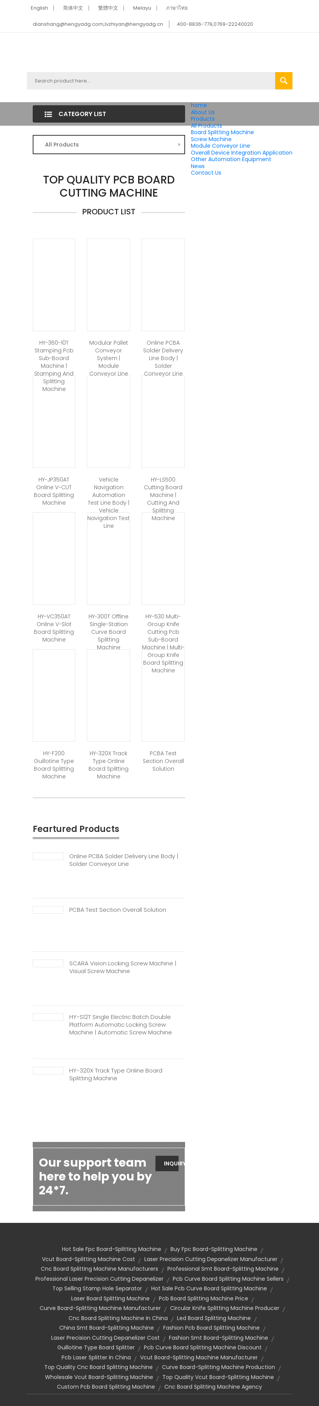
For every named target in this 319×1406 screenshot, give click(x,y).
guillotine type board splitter (96, 1347)
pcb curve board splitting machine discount (203, 1347)
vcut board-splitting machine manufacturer (199, 1357)
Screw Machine (211, 139)
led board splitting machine (214, 1318)
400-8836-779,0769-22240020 (215, 24)
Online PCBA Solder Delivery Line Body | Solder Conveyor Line (163, 358)
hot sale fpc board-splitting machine (111, 1249)
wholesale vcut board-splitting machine (99, 1377)
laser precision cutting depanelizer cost (105, 1338)
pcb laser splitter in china (96, 1357)
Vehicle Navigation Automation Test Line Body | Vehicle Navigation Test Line (108, 503)
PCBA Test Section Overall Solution (163, 761)
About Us (203, 112)
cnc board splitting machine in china (118, 1318)
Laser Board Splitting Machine (110, 1298)
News (198, 166)
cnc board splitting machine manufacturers (99, 1269)
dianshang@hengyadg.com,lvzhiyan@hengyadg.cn (98, 24)
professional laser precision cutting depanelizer (99, 1279)
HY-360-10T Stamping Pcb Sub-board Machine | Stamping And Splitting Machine (53, 366)
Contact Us (206, 173)
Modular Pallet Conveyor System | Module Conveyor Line (108, 358)
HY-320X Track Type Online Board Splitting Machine (109, 764)
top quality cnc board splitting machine (98, 1367)
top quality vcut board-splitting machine (218, 1377)
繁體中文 (108, 8)
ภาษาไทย (177, 8)
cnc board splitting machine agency (213, 1387)
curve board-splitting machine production (218, 1367)
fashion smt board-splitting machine (218, 1338)
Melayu (142, 8)
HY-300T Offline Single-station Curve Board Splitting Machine (109, 632)
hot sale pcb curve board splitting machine (209, 1288)
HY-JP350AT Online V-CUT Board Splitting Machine (54, 491)
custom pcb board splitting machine (106, 1387)
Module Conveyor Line (220, 146)
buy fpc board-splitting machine (213, 1249)
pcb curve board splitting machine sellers (228, 1279)
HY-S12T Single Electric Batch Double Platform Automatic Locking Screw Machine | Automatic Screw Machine (120, 1024)
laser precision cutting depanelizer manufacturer (210, 1259)
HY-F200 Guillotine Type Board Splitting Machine (54, 764)
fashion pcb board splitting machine (211, 1328)
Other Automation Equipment (231, 159)
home (199, 105)
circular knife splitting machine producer (224, 1308)
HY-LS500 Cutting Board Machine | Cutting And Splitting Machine (163, 499)
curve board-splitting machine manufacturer (100, 1308)
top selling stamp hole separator (97, 1288)
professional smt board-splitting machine (223, 1269)
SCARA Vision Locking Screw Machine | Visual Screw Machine (122, 967)
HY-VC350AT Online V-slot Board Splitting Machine (54, 628)
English (39, 8)
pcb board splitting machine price (203, 1298)
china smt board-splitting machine (106, 1328)
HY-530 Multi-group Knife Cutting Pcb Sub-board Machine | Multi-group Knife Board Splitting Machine (163, 643)
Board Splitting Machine (222, 132)
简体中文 (73, 8)
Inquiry (171, 1163)
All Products (206, 126)
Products (203, 119)
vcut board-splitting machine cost (88, 1259)
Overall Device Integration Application (241, 153)
